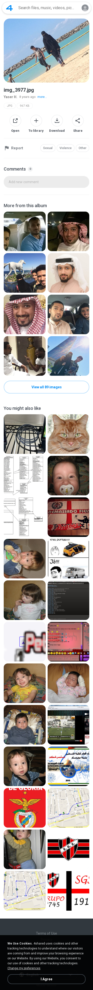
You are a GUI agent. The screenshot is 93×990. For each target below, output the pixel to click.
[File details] (25, 231)
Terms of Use (46, 933)
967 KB (25, 106)
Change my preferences (23, 968)
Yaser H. (10, 97)
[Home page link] (9, 7)
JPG (9, 106)
